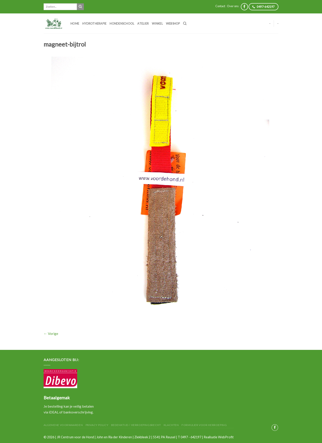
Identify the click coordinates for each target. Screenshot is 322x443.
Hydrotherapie (94, 23)
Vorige (51, 333)
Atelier (143, 23)
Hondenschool (122, 23)
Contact (220, 6)
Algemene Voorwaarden (63, 425)
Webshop (173, 23)
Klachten (171, 425)
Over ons (233, 6)
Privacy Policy (97, 425)
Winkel (157, 23)
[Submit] (80, 6)
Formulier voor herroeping (204, 425)
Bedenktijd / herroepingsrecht (136, 425)
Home (74, 23)
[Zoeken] (184, 23)
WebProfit (226, 437)
